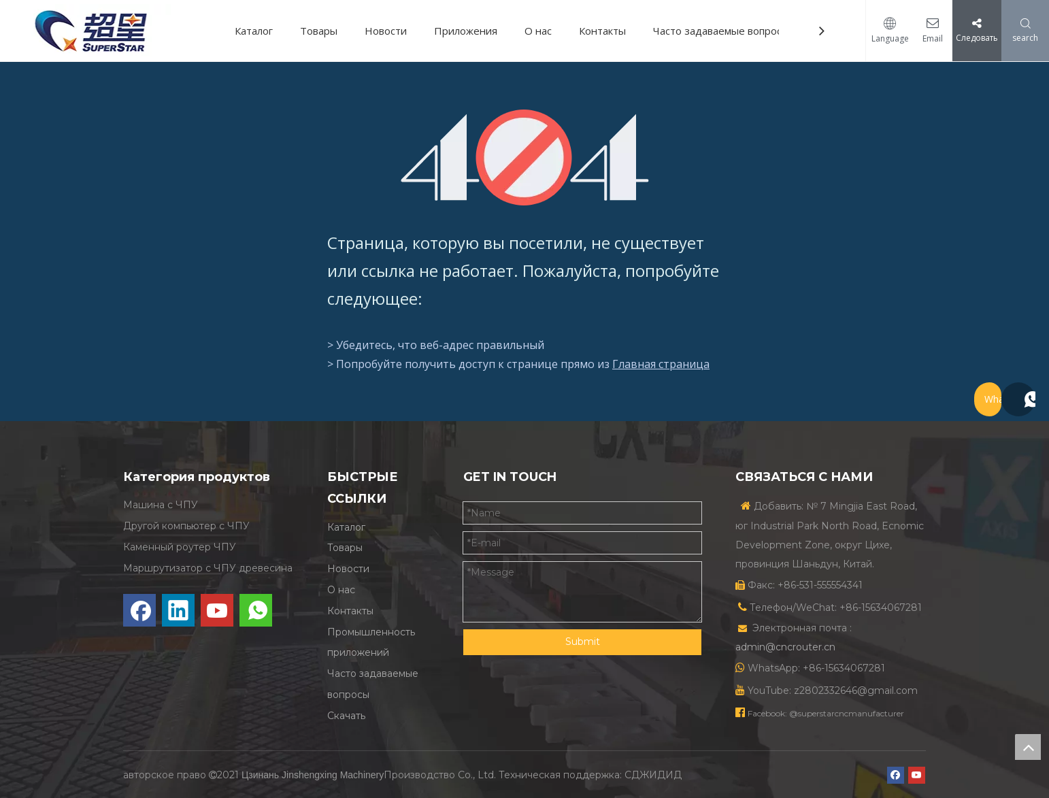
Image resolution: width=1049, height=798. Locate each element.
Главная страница (661, 363)
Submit (582, 641)
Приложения (465, 30)
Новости (386, 30)
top (1028, 747)
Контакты (602, 30)
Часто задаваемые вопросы (721, 30)
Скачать (346, 716)
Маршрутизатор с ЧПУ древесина (208, 568)
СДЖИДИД (653, 775)
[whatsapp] (255, 610)
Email (928, 38)
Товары (318, 30)
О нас (538, 30)
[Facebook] (139, 610)
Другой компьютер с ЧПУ (186, 526)
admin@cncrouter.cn (785, 647)
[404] (525, 157)
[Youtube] (217, 610)
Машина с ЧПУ (160, 505)
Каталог (254, 30)
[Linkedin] (178, 610)
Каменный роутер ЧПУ (179, 547)
